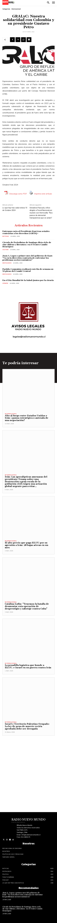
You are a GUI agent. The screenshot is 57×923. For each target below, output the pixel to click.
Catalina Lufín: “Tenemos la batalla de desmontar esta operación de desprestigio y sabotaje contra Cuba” (27, 606)
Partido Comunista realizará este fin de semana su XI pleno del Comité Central (27, 270)
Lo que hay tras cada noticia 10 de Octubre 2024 (14, 209)
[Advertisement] (28, 764)
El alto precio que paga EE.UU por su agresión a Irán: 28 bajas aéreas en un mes (26, 545)
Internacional (16, 9)
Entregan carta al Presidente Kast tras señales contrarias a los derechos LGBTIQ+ (26, 232)
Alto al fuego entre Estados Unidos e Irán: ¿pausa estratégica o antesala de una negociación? (26, 418)
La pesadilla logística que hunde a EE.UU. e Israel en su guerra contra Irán (28, 666)
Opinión (5, 283)
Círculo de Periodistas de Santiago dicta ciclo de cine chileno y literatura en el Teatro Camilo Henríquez (26, 244)
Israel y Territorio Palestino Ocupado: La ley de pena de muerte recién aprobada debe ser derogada (27, 726)
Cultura (5, 249)
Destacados (6, 263)
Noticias (5, 236)
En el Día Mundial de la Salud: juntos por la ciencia (28, 280)
